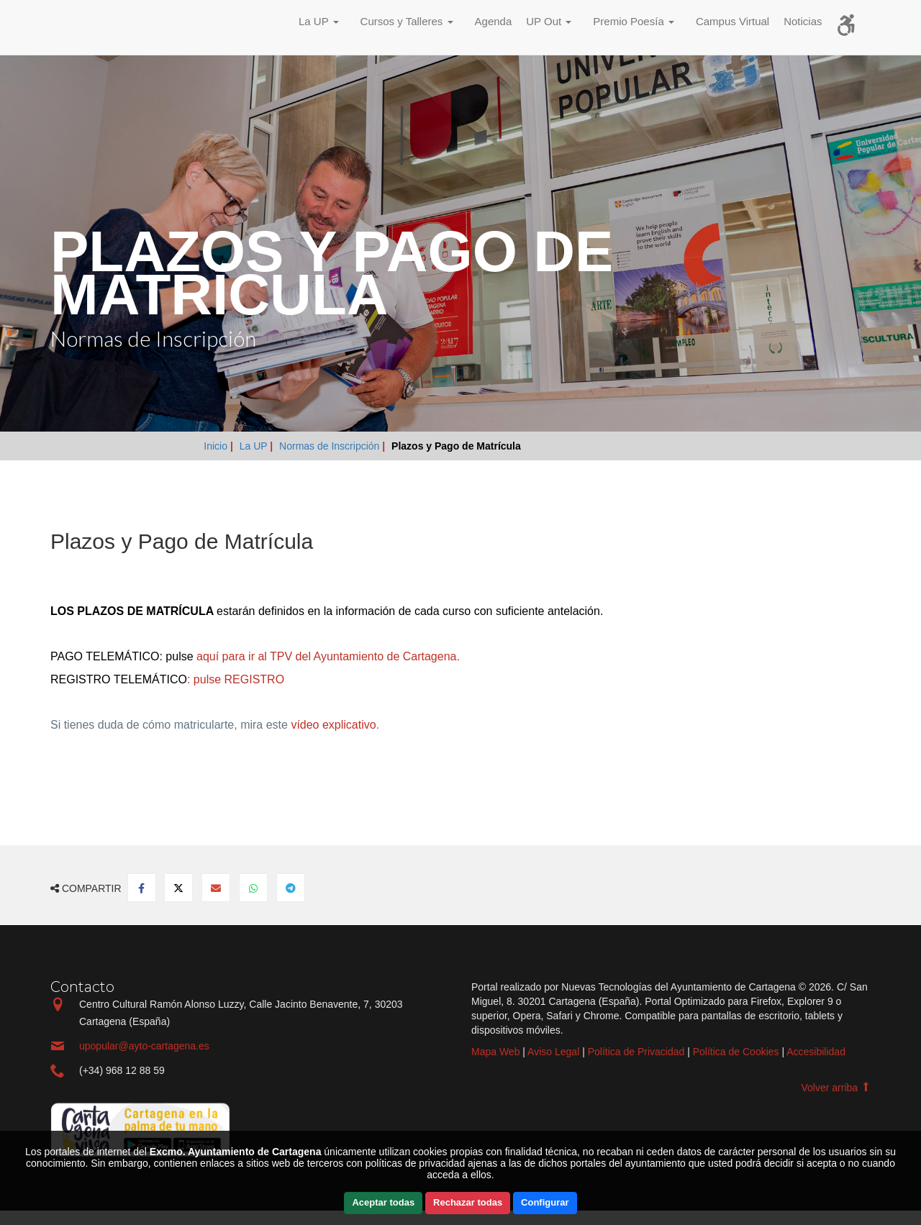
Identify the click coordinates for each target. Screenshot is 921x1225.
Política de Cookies (736, 1051)
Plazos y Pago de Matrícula (456, 446)
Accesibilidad (815, 1051)
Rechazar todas (467, 1202)
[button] (322, 23)
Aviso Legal (553, 1051)
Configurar (544, 1202)
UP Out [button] (548, 21)
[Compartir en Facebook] (141, 887)
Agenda (493, 21)
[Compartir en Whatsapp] (253, 887)
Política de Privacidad (636, 1051)
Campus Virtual (732, 21)
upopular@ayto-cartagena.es (144, 1046)
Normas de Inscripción (330, 446)
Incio (83, 27)
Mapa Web (495, 1051)
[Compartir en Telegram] (290, 887)
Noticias (803, 21)
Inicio (217, 446)
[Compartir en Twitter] (178, 887)
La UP (255, 446)
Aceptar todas (383, 1202)
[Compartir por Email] (215, 887)
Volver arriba (836, 1087)
